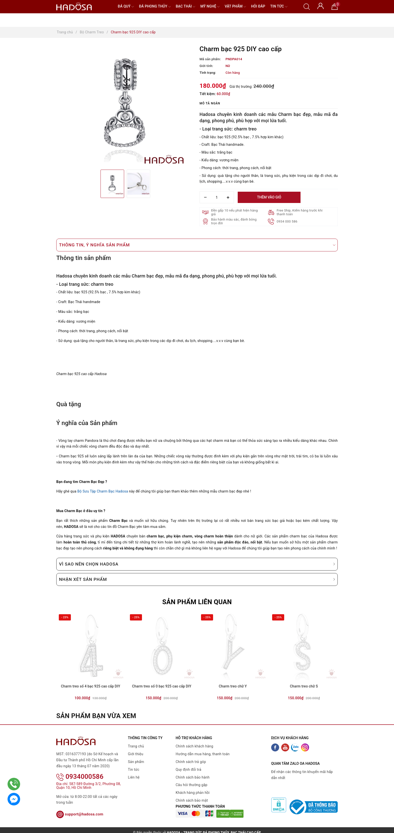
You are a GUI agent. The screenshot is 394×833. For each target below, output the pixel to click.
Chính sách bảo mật (192, 800)
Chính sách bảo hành (193, 777)
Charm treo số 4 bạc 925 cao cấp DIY (90, 686)
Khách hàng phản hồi (193, 793)
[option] (125, 105)
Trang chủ (136, 746)
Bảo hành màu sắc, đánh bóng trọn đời (234, 221)
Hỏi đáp (258, 6)
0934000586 (80, 770)
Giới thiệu (135, 754)
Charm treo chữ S (304, 686)
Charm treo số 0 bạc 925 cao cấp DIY (161, 686)
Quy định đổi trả (188, 770)
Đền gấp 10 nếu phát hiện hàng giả (234, 212)
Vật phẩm (235, 7)
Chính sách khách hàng (194, 746)
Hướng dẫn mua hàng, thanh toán (203, 754)
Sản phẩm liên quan (197, 602)
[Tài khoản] (320, 6)
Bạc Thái (185, 7)
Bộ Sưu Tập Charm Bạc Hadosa (102, 491)
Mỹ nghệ (210, 7)
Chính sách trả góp (191, 762)
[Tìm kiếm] (307, 6)
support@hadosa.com (79, 807)
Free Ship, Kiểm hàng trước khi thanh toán (300, 212)
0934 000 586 (287, 221)
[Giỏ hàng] (334, 6)
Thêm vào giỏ (269, 197)
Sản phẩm (136, 762)
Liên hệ (133, 777)
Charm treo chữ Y (233, 686)
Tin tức (278, 7)
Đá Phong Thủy (155, 7)
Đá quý (126, 7)
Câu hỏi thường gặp (191, 785)
